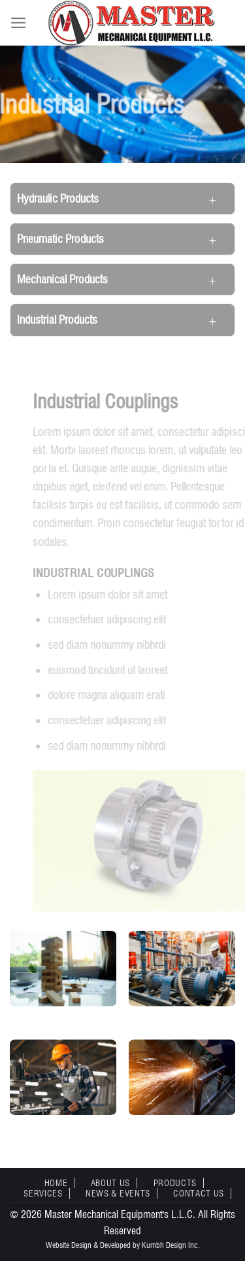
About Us (110, 1183)
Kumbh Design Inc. (171, 1245)
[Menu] (18, 23)
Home (56, 1183)
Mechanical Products (62, 279)
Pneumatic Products (60, 239)
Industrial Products (57, 319)
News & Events (118, 1193)
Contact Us (198, 1193)
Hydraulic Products (58, 198)
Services (43, 1193)
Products (175, 1183)
